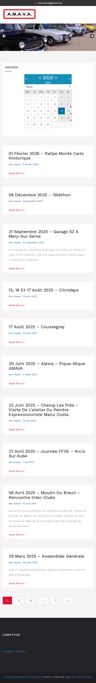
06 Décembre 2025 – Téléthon (40, 194)
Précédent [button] (4, 36)
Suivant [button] (91, 36)
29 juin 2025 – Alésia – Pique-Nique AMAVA (47, 366)
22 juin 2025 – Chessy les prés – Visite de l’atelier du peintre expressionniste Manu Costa (44, 410)
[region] (48, 37)
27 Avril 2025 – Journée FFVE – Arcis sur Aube (47, 454)
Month (29, 87)
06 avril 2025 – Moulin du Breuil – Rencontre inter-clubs (44, 495)
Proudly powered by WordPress (22, 677)
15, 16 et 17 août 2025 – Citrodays (44, 290)
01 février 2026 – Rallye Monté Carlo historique (46, 156)
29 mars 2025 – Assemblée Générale (46, 556)
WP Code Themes (81, 677)
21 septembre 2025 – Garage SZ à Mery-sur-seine (43, 234)
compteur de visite (14, 651)
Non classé (15, 164)
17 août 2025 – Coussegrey (36, 326)
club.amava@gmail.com (48, 3)
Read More (17, 173)
